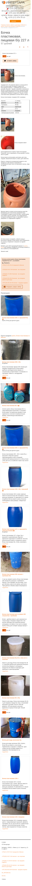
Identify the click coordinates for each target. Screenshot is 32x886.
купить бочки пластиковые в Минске (10, 26)
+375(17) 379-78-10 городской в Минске (13, 265)
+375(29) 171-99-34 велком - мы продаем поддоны (13, 274)
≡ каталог (13, 21)
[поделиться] (20, 47)
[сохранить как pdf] (28, 47)
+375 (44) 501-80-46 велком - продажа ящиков (15, 282)
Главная (3, 25)
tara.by (3, 875)
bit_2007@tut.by (6, 872)
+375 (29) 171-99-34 (15, 10)
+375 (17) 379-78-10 (15, 17)
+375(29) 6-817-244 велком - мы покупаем (13, 269)
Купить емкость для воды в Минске (16, 25)
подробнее (5, 375)
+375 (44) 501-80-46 (15, 14)
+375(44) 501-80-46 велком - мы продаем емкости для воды (13, 279)
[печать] (24, 47)
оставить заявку (11, 60)
